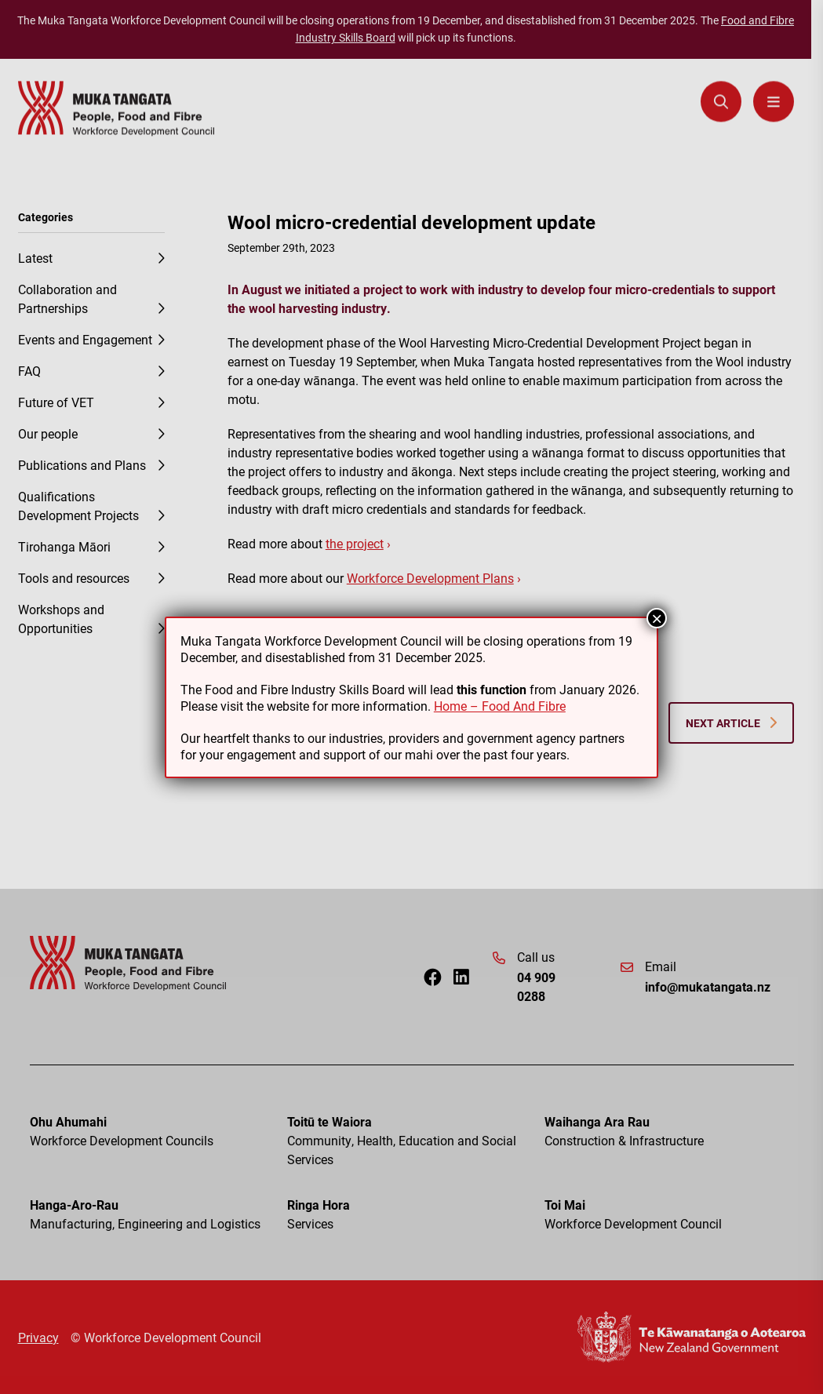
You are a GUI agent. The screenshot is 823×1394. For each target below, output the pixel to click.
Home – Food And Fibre (500, 705)
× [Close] (656, 618)
